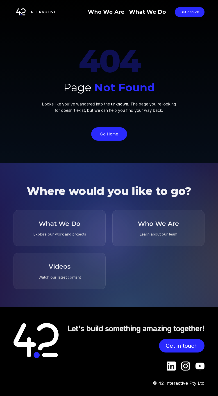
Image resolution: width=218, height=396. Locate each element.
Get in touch (189, 12)
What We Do (147, 12)
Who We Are (106, 12)
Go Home (109, 134)
